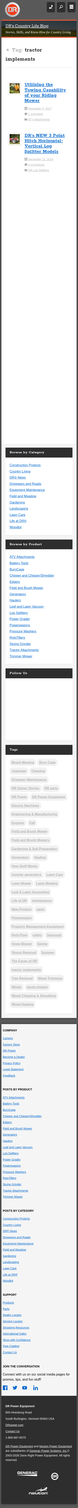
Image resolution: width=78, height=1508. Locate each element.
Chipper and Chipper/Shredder (32, 575)
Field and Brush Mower (26, 588)
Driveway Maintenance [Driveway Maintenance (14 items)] (29, 779)
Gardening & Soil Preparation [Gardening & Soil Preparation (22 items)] (34, 849)
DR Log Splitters (38, 170)
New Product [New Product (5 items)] (22, 909)
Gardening (17, 502)
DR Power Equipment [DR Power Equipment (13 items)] (48, 797)
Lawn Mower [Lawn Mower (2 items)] (21, 883)
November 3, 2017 (40, 108)
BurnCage (17, 569)
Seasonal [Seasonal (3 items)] (54, 935)
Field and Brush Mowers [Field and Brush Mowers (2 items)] (30, 840)
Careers (8, 1038)
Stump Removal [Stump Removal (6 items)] (24, 952)
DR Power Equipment (12, 10)
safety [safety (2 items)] (37, 935)
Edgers (15, 582)
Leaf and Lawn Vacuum (27, 606)
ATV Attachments (39, 119)
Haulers (15, 600)
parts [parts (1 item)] (41, 909)
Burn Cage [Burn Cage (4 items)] (47, 762)
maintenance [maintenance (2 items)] (42, 900)
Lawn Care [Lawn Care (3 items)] (54, 874)
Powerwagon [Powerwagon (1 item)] (22, 918)
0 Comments (36, 164)
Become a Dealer (14, 1057)
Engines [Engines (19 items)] (18, 823)
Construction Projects (25, 465)
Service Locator (12, 1321)
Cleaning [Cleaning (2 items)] (38, 771)
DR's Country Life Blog (27, 26)
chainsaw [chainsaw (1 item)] (19, 771)
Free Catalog (11, 1346)
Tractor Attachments (24, 650)
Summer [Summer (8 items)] (47, 952)
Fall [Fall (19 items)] (32, 823)
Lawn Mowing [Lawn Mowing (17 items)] (47, 883)
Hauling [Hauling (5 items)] (40, 857)
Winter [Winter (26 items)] (17, 987)
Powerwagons (20, 625)
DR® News (18, 477)
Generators (18, 594)
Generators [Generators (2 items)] (20, 857)
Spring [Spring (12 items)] (42, 944)
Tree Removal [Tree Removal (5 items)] (22, 978)
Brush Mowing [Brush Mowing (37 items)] (23, 762)
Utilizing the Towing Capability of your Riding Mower (45, 92)
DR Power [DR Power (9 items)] (19, 797)
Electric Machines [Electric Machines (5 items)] (25, 805)
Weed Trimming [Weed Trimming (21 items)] (50, 978)
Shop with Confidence (16, 1340)
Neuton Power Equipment (55, 1446)
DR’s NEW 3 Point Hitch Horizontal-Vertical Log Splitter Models (45, 143)
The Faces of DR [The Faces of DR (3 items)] (24, 961)
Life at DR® (18, 521)
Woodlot (15, 527)
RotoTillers (17, 637)
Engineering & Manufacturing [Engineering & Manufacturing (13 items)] (34, 814)
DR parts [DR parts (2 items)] (51, 788)
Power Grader (20, 619)
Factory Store (11, 1044)
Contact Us (10, 1352)
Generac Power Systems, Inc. (48, 1450)
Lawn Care (17, 515)
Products (8, 1302)
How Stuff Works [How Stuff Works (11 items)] (25, 866)
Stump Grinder (20, 644)
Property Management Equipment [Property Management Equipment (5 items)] (38, 926)
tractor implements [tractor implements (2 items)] (26, 970)
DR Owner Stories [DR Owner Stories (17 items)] (25, 788)
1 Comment (35, 114)
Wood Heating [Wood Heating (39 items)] (22, 1004)
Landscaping (19, 508)
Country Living (20, 471)
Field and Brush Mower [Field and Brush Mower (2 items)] (30, 831)
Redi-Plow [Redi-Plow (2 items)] (19, 935)
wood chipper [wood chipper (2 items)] (37, 987)
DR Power (9, 1050)
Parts (6, 1309)
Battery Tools (19, 563)
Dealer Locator (12, 1315)
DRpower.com (14, 1425)
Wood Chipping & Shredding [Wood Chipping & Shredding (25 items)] (34, 995)
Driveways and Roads (25, 484)
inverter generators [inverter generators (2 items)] (26, 874)
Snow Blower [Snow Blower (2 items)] (22, 944)
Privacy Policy (11, 1063)
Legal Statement (13, 1069)
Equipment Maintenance (27, 490)
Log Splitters (19, 613)
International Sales (14, 1333)
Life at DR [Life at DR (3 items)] (19, 900)
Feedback (9, 1075)
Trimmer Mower (21, 656)
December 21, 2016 (40, 159)
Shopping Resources (16, 1327)
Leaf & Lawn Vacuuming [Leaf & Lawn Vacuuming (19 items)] (30, 892)
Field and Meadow (23, 496)
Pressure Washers (23, 631)
